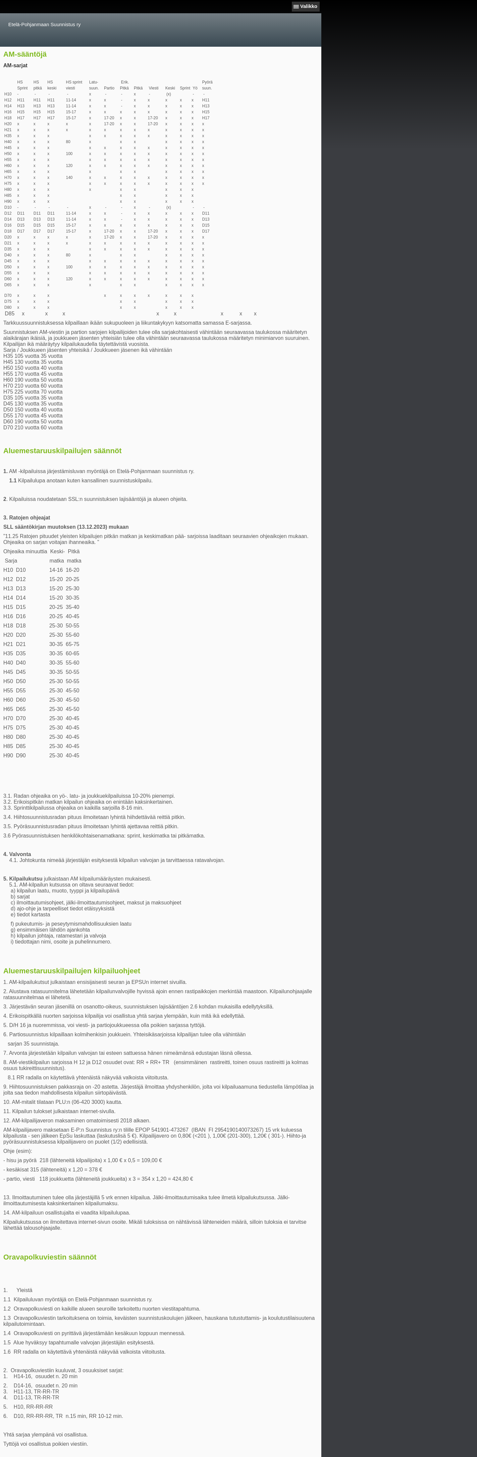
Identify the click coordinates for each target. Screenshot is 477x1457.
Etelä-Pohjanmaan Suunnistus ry (44, 24)
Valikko (308, 6)
